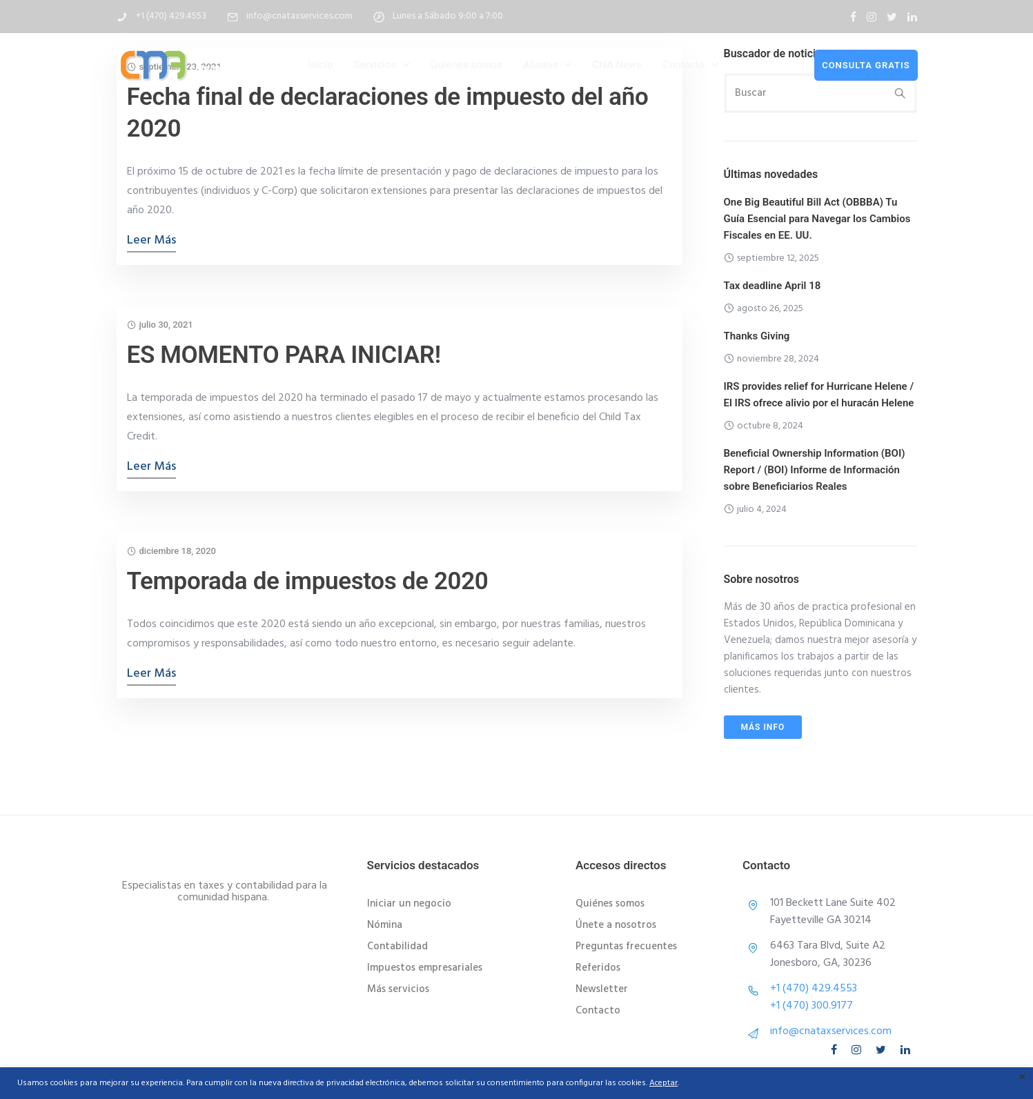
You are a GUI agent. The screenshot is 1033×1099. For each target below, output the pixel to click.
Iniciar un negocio (409, 903)
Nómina (384, 925)
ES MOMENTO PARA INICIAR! (284, 355)
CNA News (617, 64)
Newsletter (601, 989)
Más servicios (398, 989)
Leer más (151, 240)
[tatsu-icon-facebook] (853, 16)
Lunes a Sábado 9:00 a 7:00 (448, 16)
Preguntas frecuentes (626, 946)
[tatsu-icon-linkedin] (912, 16)
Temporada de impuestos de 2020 (308, 581)
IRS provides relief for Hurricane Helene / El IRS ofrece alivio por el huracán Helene (819, 394)
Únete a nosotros (615, 925)
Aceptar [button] (663, 1083)
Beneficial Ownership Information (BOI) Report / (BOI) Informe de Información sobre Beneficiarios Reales (814, 470)
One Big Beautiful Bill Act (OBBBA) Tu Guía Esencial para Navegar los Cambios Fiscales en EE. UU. (817, 218)
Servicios (374, 64)
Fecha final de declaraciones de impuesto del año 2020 (388, 113)
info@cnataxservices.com (299, 16)
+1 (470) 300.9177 (811, 1006)
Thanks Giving (757, 336)
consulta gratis (865, 64)
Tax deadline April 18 (772, 285)
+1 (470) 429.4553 (171, 16)
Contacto (683, 64)
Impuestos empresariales (424, 968)
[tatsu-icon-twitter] (892, 16)
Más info (763, 727)
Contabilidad (397, 946)
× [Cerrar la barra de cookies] (1022, 1078)
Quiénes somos (466, 64)
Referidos (597, 968)
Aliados (540, 64)
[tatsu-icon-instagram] (871, 16)
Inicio (320, 64)
